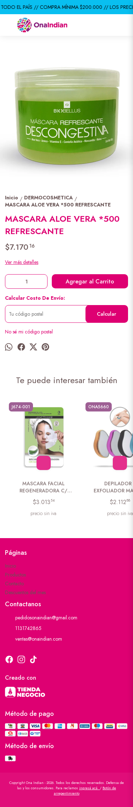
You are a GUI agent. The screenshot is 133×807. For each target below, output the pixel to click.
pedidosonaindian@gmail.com (41, 618)
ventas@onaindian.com (33, 639)
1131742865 (23, 628)
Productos (15, 574)
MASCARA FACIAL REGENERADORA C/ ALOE (43, 487)
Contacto (14, 583)
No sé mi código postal (29, 331)
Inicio (10, 565)
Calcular (106, 313)
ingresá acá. (89, 788)
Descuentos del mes (25, 592)
